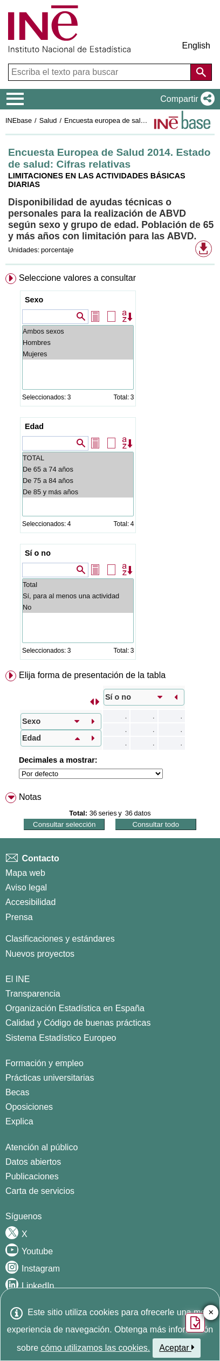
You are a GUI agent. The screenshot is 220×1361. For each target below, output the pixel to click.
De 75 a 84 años (78, 480)
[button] (185, 99)
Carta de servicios (39, 1191)
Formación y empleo (44, 1063)
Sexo (34, 299)
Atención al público (41, 1147)
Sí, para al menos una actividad (78, 596)
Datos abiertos (33, 1161)
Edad (34, 426)
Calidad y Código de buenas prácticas (78, 1022)
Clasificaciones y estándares (60, 938)
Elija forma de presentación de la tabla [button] (92, 675)
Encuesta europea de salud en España (123, 120)
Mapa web (25, 873)
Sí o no (38, 553)
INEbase (18, 120)
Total (78, 584)
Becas (17, 1092)
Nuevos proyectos (39, 953)
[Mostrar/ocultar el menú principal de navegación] (15, 99)
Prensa (19, 917)
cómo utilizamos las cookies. (95, 1347)
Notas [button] (30, 797)
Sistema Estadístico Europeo (60, 1037)
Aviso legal (26, 887)
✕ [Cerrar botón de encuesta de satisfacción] (211, 1313)
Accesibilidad (30, 902)
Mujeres (78, 354)
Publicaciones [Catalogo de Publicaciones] (32, 1176)
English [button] (196, 45)
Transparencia (32, 993)
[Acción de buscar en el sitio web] (201, 72)
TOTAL (78, 458)
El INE (17, 979)
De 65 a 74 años (78, 469)
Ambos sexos (78, 331)
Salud (48, 120)
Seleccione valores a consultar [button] (77, 277)
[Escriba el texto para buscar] (100, 72)
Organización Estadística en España (75, 1008)
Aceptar (176, 1347)
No (78, 607)
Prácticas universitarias (49, 1077)
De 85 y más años (78, 492)
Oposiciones (29, 1106)
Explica (19, 1121)
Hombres (78, 342)
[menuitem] (110, 468)
